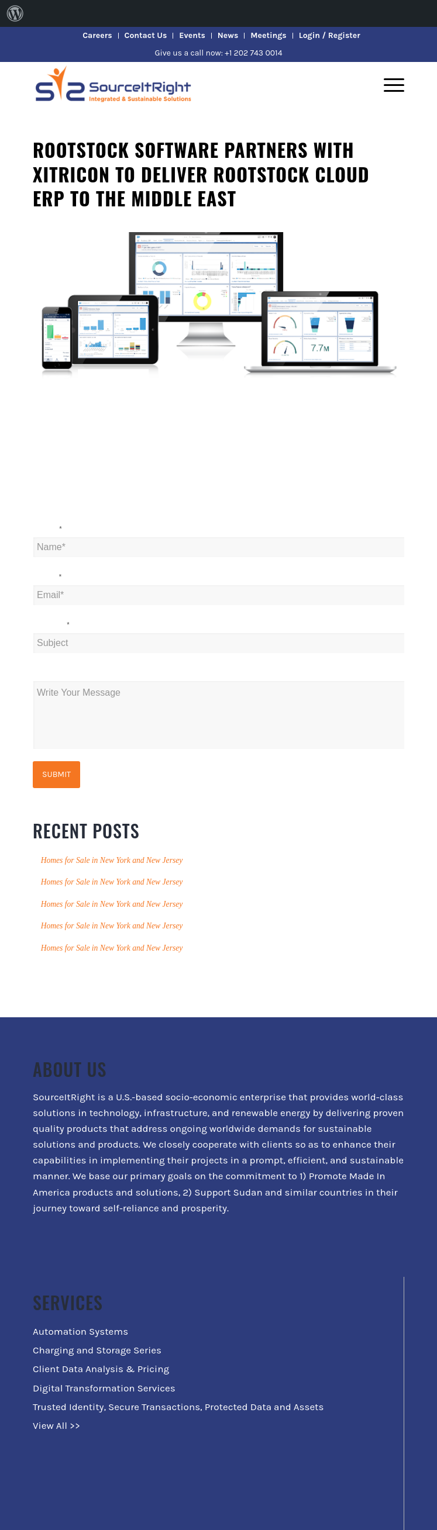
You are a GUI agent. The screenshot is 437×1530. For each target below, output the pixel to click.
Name (47, 529)
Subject (51, 625)
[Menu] (388, 84)
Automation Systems (80, 1331)
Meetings (268, 35)
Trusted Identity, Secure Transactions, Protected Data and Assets (178, 1406)
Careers (97, 35)
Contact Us (146, 35)
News (228, 35)
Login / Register (329, 35)
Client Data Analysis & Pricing (101, 1368)
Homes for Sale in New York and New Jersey (112, 860)
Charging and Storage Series (97, 1350)
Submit (56, 774)
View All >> (56, 1425)
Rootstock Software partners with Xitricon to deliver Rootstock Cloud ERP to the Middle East (201, 174)
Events (192, 35)
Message (50, 673)
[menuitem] (15, 13)
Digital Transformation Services (104, 1388)
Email (47, 577)
